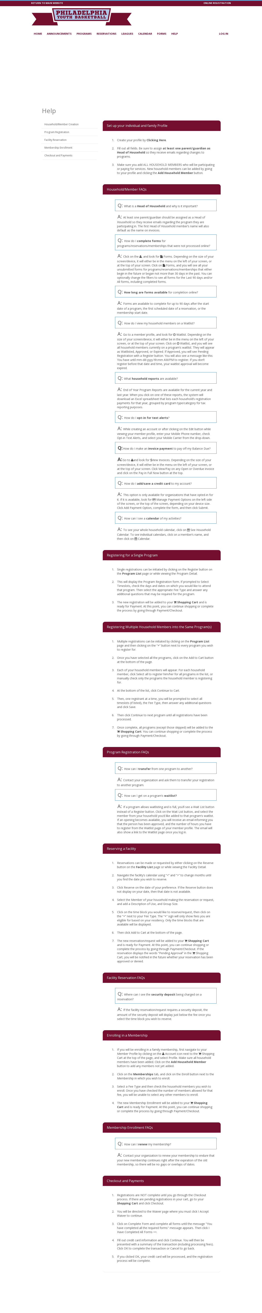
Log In (223, 33)
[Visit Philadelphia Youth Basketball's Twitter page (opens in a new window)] (222, 15)
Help (174, 33)
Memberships (143, 1074)
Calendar (145, 33)
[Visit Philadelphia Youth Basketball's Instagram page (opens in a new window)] (216, 15)
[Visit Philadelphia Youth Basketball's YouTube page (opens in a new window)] (210, 15)
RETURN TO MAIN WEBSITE (47, 3)
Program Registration (56, 132)
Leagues (127, 33)
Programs (84, 33)
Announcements (59, 33)
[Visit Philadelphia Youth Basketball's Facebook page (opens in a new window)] (228, 15)
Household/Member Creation (61, 124)
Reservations (106, 33)
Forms (161, 33)
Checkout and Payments (58, 155)
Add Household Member (175, 173)
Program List (131, 573)
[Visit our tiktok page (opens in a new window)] (197, 15)
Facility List (144, 867)
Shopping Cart (187, 602)
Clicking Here (156, 140)
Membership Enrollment (58, 147)
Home (38, 33)
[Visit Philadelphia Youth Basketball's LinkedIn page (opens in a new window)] (204, 15)
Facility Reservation (55, 140)
